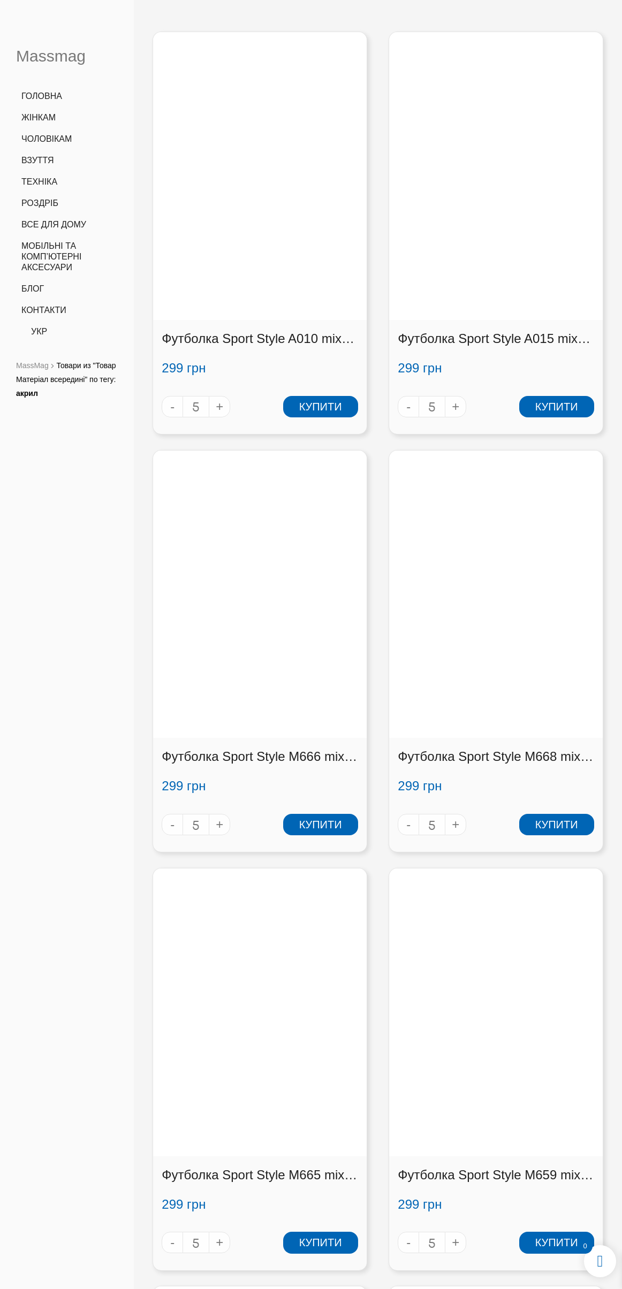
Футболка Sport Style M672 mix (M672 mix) (361, 880)
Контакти (43, 310)
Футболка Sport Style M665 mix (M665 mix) (361, 560)
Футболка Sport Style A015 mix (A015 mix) (377, 240)
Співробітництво (439, 1185)
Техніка (39, 181)
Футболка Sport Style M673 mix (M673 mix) (519, 880)
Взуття (37, 160)
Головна (41, 96)
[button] (545, 1176)
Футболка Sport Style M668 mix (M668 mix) (204, 560)
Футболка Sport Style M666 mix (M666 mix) (519, 240)
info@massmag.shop (197, 1176)
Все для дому (53, 224)
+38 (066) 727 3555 (197, 1149)
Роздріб (39, 203)
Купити (265, 308)
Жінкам (38, 117)
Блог (32, 288)
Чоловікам (46, 138)
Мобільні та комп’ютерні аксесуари (51, 256)
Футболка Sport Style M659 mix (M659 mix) (519, 560)
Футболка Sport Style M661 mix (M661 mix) (204, 880)
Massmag (51, 56)
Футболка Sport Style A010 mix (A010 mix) (220, 240)
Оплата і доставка (439, 1172)
